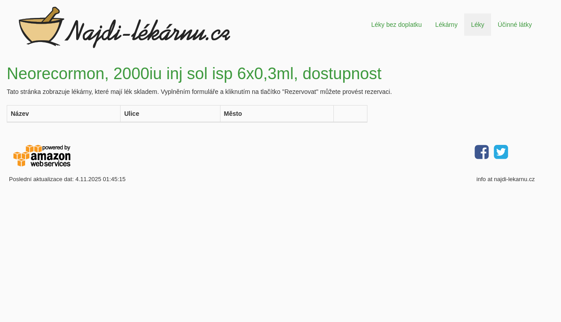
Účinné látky (515, 24)
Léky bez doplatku (396, 24)
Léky (477, 24)
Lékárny (446, 24)
